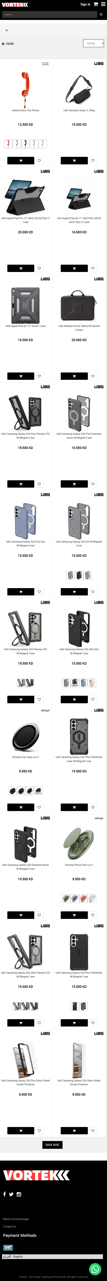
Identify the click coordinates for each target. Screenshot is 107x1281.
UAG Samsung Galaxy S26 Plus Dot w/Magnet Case (25, 543)
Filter (8, 43)
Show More (52, 1145)
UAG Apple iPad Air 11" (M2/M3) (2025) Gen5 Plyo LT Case (79, 220)
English (18, 1256)
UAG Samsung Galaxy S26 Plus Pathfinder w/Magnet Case (79, 974)
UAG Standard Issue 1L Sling (79, 110)
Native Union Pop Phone (25, 110)
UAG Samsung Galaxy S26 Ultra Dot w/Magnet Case (79, 651)
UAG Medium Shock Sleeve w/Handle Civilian (79, 328)
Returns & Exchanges (16, 1219)
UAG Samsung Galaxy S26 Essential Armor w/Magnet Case (25, 866)
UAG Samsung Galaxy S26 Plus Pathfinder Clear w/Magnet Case (79, 759)
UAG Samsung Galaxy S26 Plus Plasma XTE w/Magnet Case (25, 435)
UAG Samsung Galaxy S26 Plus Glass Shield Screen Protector (25, 1082)
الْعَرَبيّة (7, 1256)
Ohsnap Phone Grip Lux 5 (79, 865)
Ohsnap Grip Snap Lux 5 (25, 757)
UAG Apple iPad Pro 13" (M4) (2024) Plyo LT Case (25, 220)
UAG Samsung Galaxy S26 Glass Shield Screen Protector (78, 1082)
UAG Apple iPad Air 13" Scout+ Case (25, 326)
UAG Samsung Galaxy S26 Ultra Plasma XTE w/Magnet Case (25, 974)
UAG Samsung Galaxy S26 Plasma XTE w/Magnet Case (25, 651)
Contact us (9, 1226)
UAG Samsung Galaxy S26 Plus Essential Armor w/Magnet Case (78, 435)
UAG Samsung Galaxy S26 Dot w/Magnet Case (79, 543)
